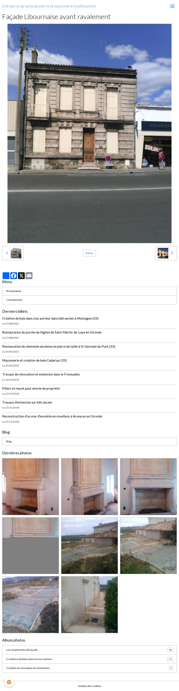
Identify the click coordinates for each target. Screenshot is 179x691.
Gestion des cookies (89, 686)
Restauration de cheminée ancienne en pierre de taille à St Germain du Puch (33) (58, 346)
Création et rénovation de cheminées (89, 668)
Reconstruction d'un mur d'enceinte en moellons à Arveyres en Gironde (52, 416)
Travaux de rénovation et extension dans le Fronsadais (41, 374)
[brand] (49, 6)
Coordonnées (14, 299)
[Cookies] (9, 682)
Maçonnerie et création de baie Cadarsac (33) (34, 360)
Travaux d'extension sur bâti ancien (27, 402)
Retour (89, 253)
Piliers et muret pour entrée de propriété (31, 388)
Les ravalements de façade (89, 650)
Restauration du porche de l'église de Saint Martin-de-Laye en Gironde (51, 332)
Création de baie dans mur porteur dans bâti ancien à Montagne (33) (50, 318)
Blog (9, 441)
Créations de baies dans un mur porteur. (89, 659)
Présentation (13, 291)
